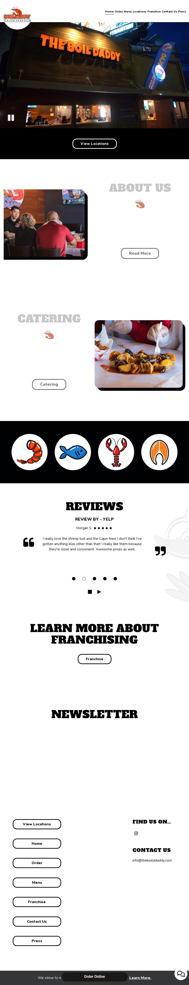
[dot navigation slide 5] (115, 578)
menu (37, 882)
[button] (11, 118)
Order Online (94, 976)
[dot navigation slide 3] (94, 578)
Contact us (37, 921)
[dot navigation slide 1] (73, 578)
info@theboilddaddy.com (152, 860)
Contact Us (169, 11)
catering (49, 384)
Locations (140, 11)
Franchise (154, 11)
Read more (136, 255)
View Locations (95, 143)
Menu (128, 11)
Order (119, 11)
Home (109, 11)
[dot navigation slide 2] (84, 578)
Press (182, 11)
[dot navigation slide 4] (105, 578)
